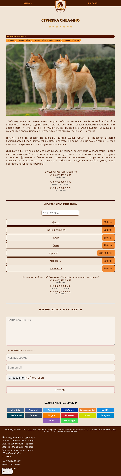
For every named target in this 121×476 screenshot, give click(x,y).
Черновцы (56, 268)
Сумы (56, 245)
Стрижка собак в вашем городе (18, 440)
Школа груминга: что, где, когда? (19, 437)
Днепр (55, 222)
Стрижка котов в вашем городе (18, 450)
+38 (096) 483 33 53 (61, 176)
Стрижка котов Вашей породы (17, 446)
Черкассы (55, 260)
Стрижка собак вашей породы (17, 443)
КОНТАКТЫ (93, 3)
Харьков (53, 253)
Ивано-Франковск (56, 229)
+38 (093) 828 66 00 (61, 183)
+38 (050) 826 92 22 (61, 189)
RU (4, 472)
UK (9, 472)
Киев (56, 237)
